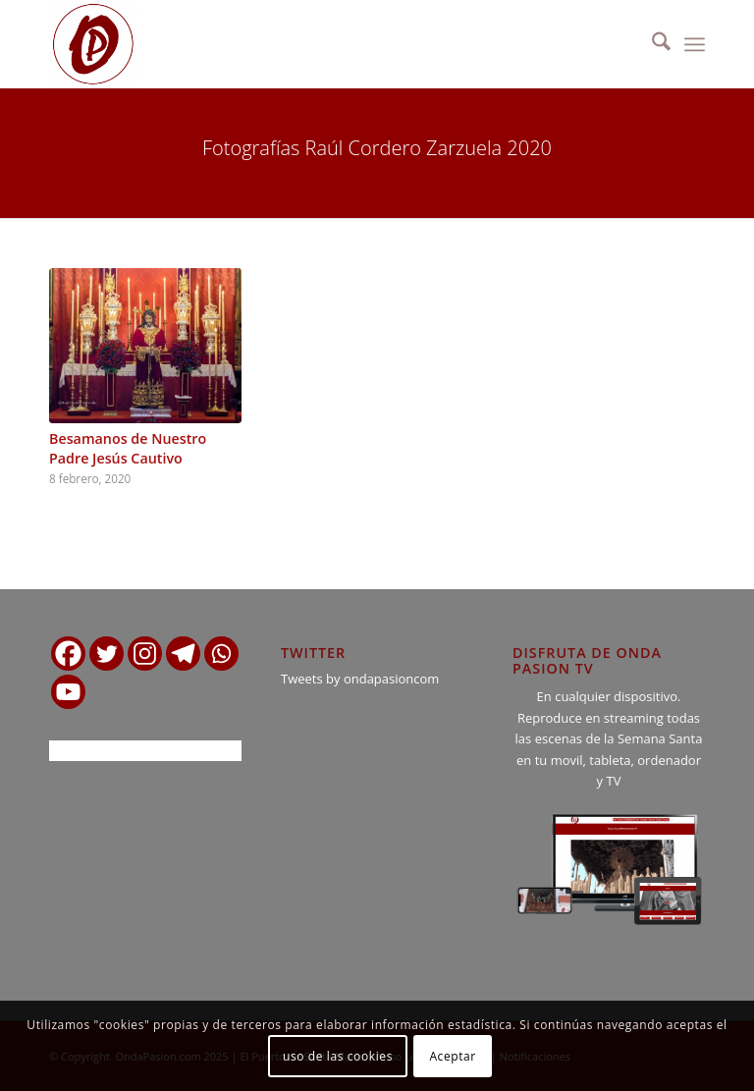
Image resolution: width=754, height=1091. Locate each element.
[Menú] (694, 44)
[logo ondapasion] (93, 44)
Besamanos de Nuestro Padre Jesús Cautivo (127, 448)
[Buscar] (651, 44)
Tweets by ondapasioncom (360, 678)
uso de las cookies (338, 1056)
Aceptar (452, 1056)
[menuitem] (651, 44)
